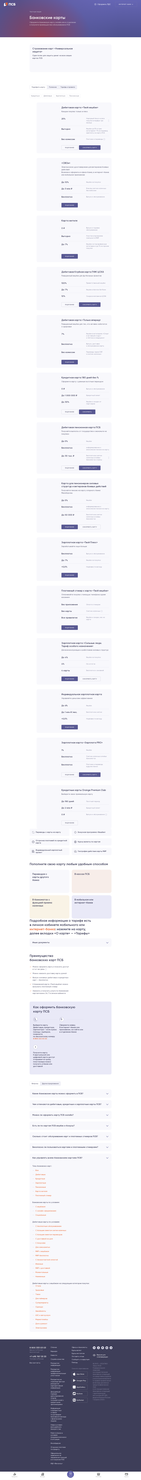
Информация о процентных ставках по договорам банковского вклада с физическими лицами (58, 1414)
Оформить (87, 412)
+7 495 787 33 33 (38, 1356)
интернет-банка (42, 929)
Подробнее (69, 147)
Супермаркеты (41, 1303)
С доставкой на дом (44, 1239)
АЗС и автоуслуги (42, 1315)
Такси (37, 1294)
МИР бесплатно (42, 1256)
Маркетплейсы (41, 1319)
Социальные (40, 1215)
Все (37, 1170)
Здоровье (39, 1290)
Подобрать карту (38, 87)
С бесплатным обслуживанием (48, 1226)
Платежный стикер (43, 1195)
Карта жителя (41, 1191)
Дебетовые (48, 96)
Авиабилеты (40, 1311)
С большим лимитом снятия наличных (50, 1230)
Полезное (53, 87)
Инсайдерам (56, 1443)
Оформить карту (90, 147)
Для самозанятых (42, 1247)
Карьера (54, 1351)
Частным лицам (35, 12)
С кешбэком (40, 1207)
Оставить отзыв (78, 1356)
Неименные (40, 1276)
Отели (38, 1286)
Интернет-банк (126, 4)
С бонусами (40, 1243)
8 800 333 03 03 (40, 1039)
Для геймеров (41, 1298)
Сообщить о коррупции (81, 1359)
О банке (54, 1347)
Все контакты (35, 1363)
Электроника (41, 1328)
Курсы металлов (78, 1353)
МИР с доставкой (42, 1268)
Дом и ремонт (41, 1324)
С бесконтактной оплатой (46, 1260)
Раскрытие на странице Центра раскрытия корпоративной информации (58, 1384)
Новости (54, 1355)
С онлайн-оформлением (45, 1211)
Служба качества (57, 1359)
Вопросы (35, 1083)
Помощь (75, 1362)
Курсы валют (77, 1350)
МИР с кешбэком (42, 1251)
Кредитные (35, 96)
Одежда (39, 1307)
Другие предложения (50, 1083)
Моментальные (41, 1272)
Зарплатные (60, 96)
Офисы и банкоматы (79, 1347)
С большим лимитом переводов (48, 1235)
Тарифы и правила (67, 87)
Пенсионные (74, 96)
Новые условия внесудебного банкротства (56, 1427)
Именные (39, 1264)
